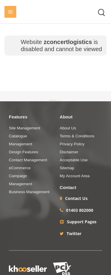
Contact (68, 187)
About (66, 116)
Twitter (74, 233)
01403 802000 (79, 210)
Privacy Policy (72, 144)
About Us (68, 128)
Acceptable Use (74, 160)
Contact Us (76, 198)
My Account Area (75, 176)
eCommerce (20, 168)
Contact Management (28, 160)
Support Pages (81, 221)
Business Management (29, 192)
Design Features (23, 152)
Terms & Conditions (77, 136)
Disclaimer (69, 152)
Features (18, 116)
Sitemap (67, 168)
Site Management (24, 128)
